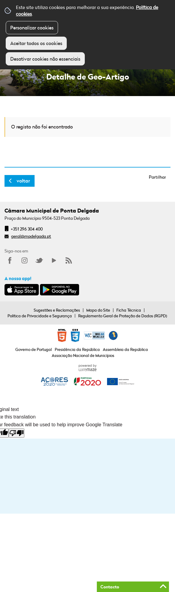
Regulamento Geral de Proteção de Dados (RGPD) (122, 316)
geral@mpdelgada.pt (31, 236)
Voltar (23, 180)
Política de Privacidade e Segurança (40, 316)
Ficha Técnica (128, 310)
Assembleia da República (125, 349)
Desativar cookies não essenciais (45, 59)
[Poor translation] (16, 433)
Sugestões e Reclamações (57, 310)
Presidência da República (77, 349)
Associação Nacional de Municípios (83, 355)
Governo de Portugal (33, 349)
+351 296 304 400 (27, 229)
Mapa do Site (98, 310)
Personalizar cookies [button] (32, 27)
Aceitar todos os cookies (36, 43)
